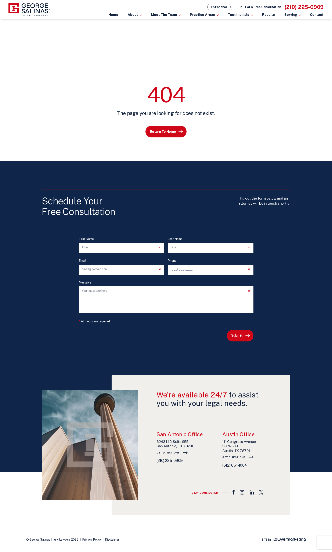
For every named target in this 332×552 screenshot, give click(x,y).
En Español (219, 7)
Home (113, 15)
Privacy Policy (91, 539)
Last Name (175, 239)
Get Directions (168, 452)
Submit (237, 335)
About (133, 15)
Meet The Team (164, 15)
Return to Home (163, 132)
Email (82, 260)
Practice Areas (202, 15)
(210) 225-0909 (304, 7)
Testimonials (238, 15)
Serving (290, 15)
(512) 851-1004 (234, 465)
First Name (86, 239)
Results (268, 15)
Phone (172, 260)
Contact (317, 15)
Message (85, 282)
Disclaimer (112, 539)
